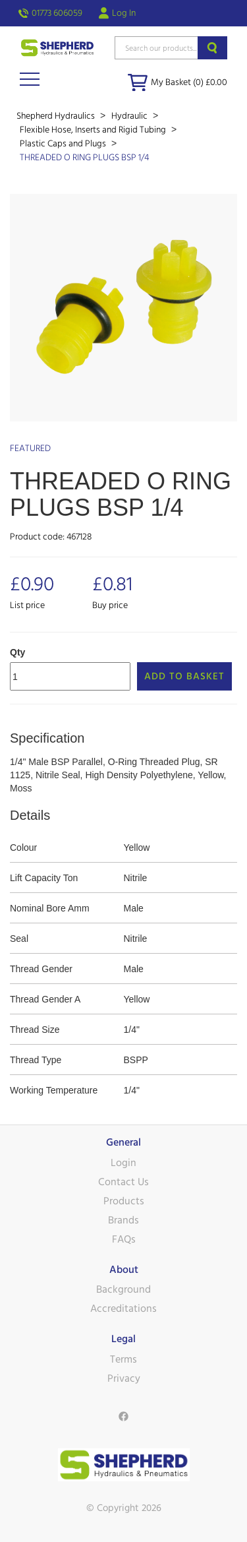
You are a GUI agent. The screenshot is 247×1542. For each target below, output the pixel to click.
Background (123, 1289)
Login (123, 1162)
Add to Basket (184, 676)
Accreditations (123, 1308)
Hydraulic (130, 116)
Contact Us (123, 1182)
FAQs (124, 1239)
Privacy (123, 1378)
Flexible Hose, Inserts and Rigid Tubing (94, 130)
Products (123, 1201)
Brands (123, 1220)
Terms (123, 1359)
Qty (17, 652)
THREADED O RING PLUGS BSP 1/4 (84, 157)
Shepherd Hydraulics (56, 116)
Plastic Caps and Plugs (64, 143)
